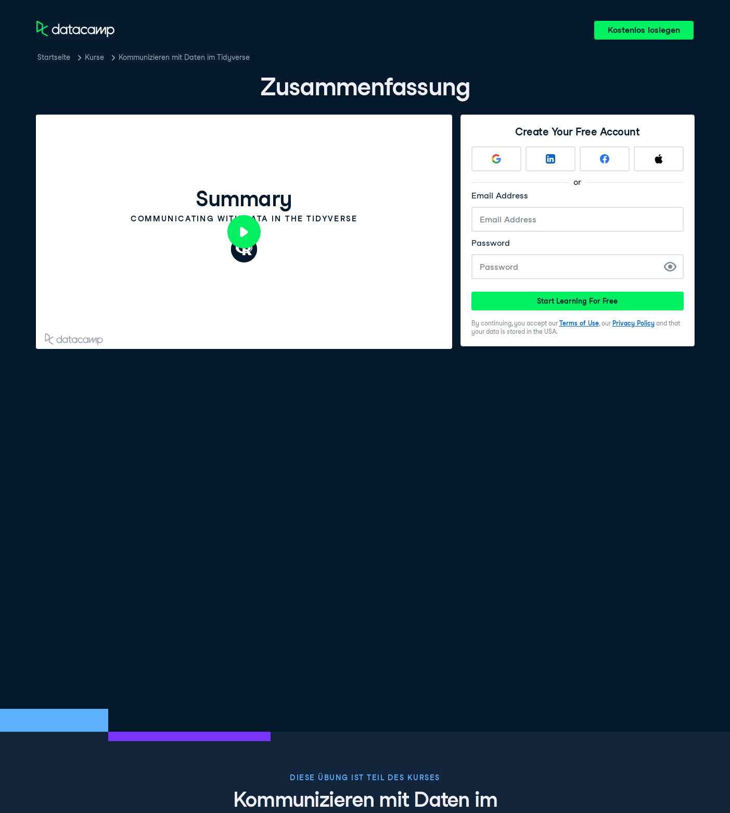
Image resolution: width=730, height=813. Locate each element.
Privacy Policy (633, 323)
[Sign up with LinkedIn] (550, 158)
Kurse (94, 57)
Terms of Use (579, 323)
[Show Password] (670, 266)
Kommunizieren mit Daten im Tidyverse (184, 57)
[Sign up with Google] (496, 158)
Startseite (53, 57)
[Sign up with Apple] (659, 158)
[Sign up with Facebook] (605, 158)
